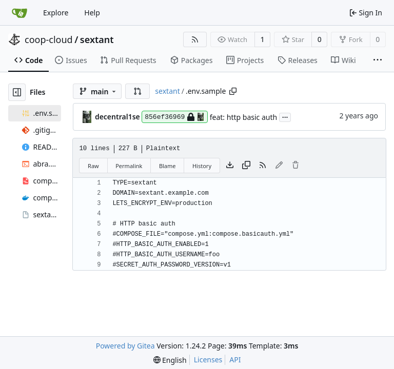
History (201, 166)
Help (92, 12)
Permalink (128, 166)
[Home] (19, 13)
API (235, 359)
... (285, 116)
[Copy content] (246, 165)
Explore (55, 12)
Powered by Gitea (125, 346)
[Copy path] (233, 91)
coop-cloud (49, 39)
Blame (167, 166)
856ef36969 (175, 117)
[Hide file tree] (17, 92)
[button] (137, 91)
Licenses (208, 359)
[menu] (170, 360)
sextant (97, 39)
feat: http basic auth (243, 117)
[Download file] (230, 165)
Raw (93, 166)
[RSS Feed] (195, 39)
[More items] (377, 60)
